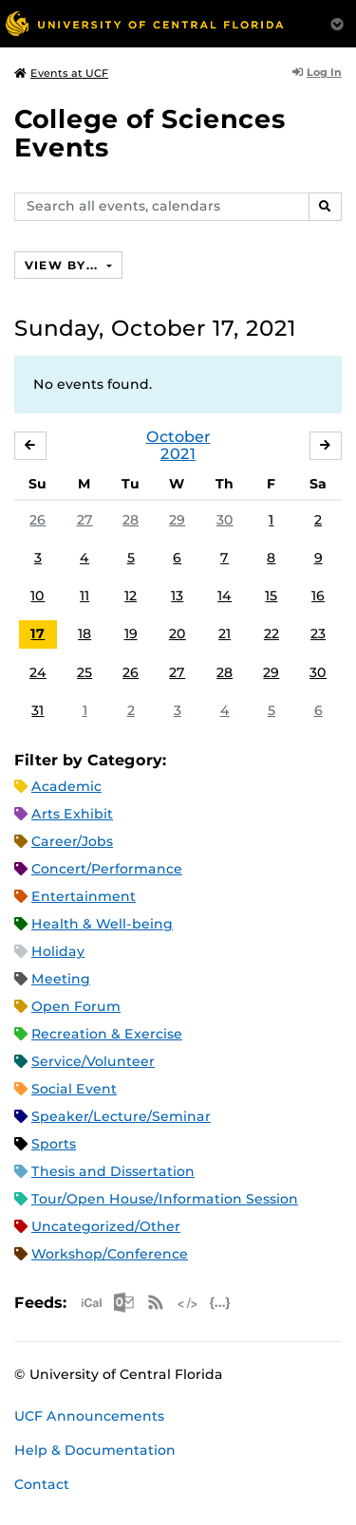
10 (37, 595)
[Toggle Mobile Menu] (337, 22)
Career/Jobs (72, 841)
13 (177, 595)
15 (271, 595)
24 (38, 672)
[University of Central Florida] (144, 23)
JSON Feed (220, 1302)
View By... (64, 265)
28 (130, 519)
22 (271, 633)
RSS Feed (156, 1302)
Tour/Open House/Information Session (164, 1198)
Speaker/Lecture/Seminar (121, 1116)
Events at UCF (61, 73)
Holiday (57, 951)
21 (224, 633)
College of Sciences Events (150, 133)
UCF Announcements (89, 1415)
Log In (317, 72)
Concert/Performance (106, 868)
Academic (66, 786)
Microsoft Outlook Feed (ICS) (123, 1302)
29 (177, 519)
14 (224, 595)
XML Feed (188, 1302)
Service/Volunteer (93, 1061)
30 (225, 519)
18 (84, 633)
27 (85, 519)
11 (84, 595)
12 (130, 595)
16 (318, 595)
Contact (41, 1484)
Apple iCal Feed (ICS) (91, 1302)
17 (37, 633)
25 (84, 672)
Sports (53, 1143)
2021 (178, 454)
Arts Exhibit (72, 813)
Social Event (74, 1088)
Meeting (60, 978)
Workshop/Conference (109, 1253)
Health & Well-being (102, 923)
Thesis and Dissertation (113, 1171)
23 (318, 633)
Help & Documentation (95, 1450)
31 (37, 710)
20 (177, 633)
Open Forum (76, 1006)
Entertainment (83, 896)
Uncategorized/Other (105, 1226)
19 (131, 633)
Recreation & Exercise (106, 1033)
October (178, 437)
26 (37, 519)
